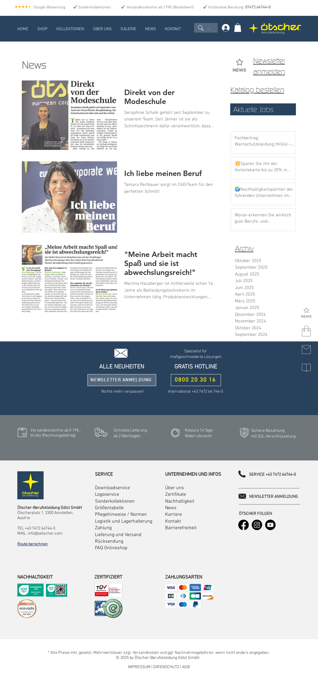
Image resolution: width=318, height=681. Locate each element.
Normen (138, 515)
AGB (186, 667)
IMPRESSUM (139, 667)
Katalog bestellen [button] (257, 89)
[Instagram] (257, 525)
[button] (306, 368)
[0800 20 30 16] (196, 380)
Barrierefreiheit (180, 528)
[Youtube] (270, 525)
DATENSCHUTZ (166, 667)
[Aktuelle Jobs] (263, 109)
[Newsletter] (306, 313)
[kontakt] (306, 349)
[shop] (306, 331)
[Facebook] (243, 525)
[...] (206, 28)
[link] (237, 27)
